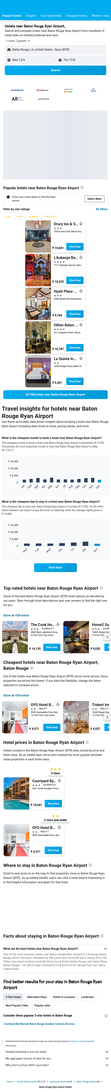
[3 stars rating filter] (19, 217)
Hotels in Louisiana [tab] (64, 954)
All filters (102, 209)
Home (9, 1039)
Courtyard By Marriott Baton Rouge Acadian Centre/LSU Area (39, 981)
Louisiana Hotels (58, 1039)
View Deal (75, 246)
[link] (55, 394)
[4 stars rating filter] (33, 217)
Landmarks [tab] (87, 954)
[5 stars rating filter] (49, 217)
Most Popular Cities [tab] (17, 962)
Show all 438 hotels (16, 615)
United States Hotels (27, 1039)
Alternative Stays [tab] (37, 954)
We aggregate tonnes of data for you (57, 1016)
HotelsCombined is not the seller (57, 1009)
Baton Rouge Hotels (86, 1039)
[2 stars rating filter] (8, 217)
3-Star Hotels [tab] (13, 954)
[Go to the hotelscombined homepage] (26, 5)
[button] (6, 6)
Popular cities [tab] (42, 962)
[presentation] (82, 187)
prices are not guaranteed (81, 998)
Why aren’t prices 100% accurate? (57, 1022)
